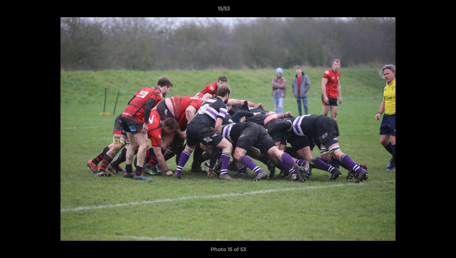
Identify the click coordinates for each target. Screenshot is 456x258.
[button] (426, 10)
